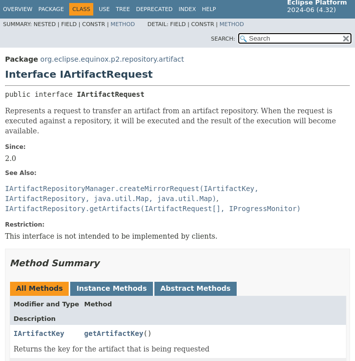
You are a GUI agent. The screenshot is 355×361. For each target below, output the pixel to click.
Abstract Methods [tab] (195, 288)
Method (122, 24)
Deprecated (154, 9)
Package (51, 9)
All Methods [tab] (39, 288)
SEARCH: (223, 39)
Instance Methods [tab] (111, 288)
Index (187, 9)
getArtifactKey (113, 333)
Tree (123, 9)
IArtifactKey (39, 333)
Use (104, 9)
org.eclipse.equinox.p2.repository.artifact (112, 59)
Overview (18, 9)
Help (209, 9)
